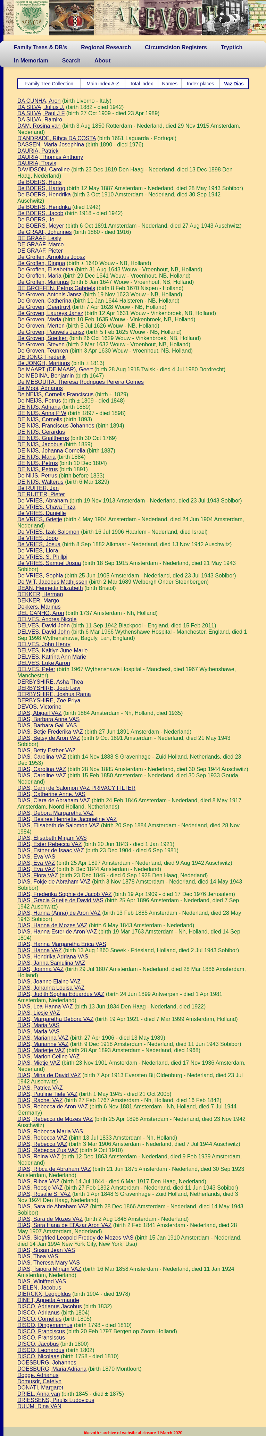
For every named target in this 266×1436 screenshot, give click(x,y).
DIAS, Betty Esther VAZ (46, 750)
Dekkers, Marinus (38, 607)
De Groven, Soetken (42, 338)
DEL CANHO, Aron (40, 613)
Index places (200, 83)
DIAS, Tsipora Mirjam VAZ (49, 1269)
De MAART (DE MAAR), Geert (55, 369)
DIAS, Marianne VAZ (42, 1044)
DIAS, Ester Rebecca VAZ (49, 844)
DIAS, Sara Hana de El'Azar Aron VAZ (64, 1225)
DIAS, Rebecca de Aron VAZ (52, 1106)
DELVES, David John (43, 625)
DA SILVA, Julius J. (40, 107)
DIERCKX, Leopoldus (44, 1294)
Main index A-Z (102, 83)
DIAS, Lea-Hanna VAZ (45, 1007)
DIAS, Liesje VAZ (38, 1013)
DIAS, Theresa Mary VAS (48, 1263)
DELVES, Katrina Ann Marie (51, 657)
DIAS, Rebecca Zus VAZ (47, 1150)
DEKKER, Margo (38, 600)
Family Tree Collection (49, 83)
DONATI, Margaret (40, 1388)
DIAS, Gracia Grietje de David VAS (60, 900)
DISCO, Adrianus (38, 1313)
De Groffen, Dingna (41, 263)
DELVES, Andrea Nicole (46, 619)
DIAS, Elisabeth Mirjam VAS (52, 838)
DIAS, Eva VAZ (36, 863)
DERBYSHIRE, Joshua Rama (54, 694)
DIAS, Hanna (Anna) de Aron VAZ (59, 913)
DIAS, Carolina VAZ (41, 757)
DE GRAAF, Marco (40, 244)
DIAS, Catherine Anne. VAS (51, 794)
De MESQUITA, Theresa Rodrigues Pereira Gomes (80, 382)
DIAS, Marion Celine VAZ (48, 1056)
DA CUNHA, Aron (38, 101)
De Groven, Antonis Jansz (49, 294)
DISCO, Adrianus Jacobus (49, 1306)
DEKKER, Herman (40, 594)
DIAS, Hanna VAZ (39, 950)
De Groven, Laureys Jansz (50, 313)
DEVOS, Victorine (39, 707)
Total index (141, 83)
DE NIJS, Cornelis (39, 419)
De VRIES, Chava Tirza (46, 507)
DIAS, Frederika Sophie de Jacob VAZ (64, 894)
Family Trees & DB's (40, 47)
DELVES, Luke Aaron (43, 663)
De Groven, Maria (39, 319)
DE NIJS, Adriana (39, 407)
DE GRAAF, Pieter (40, 251)
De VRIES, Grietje (39, 519)
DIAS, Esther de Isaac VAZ (50, 850)
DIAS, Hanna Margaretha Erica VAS (61, 944)
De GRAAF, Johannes (44, 232)
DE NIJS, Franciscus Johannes (55, 426)
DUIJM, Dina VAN (39, 1406)
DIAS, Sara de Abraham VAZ (53, 1206)
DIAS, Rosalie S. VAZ (44, 1194)
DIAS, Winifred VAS (41, 1281)
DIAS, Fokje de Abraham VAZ (53, 882)
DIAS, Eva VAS (36, 857)
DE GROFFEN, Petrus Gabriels (56, 288)
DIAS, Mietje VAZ (38, 1063)
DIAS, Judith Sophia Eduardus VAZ (61, 994)
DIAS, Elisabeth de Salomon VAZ (58, 825)
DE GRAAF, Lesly (39, 238)
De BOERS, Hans (39, 182)
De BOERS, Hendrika (44, 194)
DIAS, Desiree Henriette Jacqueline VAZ (67, 819)
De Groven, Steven (41, 344)
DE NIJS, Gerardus (41, 432)
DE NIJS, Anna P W (41, 413)
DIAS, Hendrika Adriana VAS (52, 957)
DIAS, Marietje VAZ (41, 1050)
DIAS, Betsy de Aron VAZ (48, 738)
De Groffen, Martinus (43, 282)
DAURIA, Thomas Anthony (50, 157)
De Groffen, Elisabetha (45, 269)
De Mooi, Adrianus (40, 388)
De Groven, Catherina (44, 301)
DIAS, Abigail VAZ (39, 713)
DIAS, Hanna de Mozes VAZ (52, 925)
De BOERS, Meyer (40, 226)
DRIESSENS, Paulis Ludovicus (55, 1400)
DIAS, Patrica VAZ (40, 1088)
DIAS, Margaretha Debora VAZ (55, 1019)
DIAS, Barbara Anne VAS (48, 719)
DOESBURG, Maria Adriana (51, 1369)
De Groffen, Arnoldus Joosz (51, 257)
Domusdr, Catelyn (39, 1381)
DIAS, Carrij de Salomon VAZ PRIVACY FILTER (76, 788)
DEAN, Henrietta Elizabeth (50, 588)
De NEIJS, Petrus (39, 401)
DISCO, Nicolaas (38, 1356)
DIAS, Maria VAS (38, 1025)
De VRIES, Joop (37, 538)
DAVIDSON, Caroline (43, 169)
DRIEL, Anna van (38, 1394)
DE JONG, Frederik (41, 357)
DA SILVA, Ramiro (39, 120)
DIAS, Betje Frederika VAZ (50, 732)
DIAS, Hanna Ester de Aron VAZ (57, 932)
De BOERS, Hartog (41, 188)
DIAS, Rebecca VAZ (42, 1138)
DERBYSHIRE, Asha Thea (50, 682)
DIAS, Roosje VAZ (40, 1188)
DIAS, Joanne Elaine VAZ (49, 982)
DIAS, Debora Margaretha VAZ (55, 813)
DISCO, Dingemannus (44, 1325)
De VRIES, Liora (37, 551)
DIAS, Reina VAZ (38, 1156)
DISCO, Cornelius (39, 1319)
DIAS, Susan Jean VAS (46, 1250)
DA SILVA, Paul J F (41, 113)
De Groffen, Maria (39, 276)
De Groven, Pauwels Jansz (50, 332)
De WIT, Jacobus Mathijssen (52, 582)
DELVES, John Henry (43, 644)
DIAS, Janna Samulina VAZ (51, 963)
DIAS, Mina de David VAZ (49, 1075)
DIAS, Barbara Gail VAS (47, 725)
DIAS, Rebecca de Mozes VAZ (55, 1119)
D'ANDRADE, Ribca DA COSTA (56, 138)
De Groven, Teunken (42, 351)
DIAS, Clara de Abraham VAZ (53, 800)
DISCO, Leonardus (40, 1350)
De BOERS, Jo (36, 219)
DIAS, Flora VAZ (37, 875)
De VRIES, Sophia (40, 575)
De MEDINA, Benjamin (45, 376)
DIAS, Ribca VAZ (38, 1181)
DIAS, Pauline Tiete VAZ (47, 1094)
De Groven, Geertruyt (43, 307)
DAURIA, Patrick (37, 151)
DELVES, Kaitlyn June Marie (52, 650)
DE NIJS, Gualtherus (43, 438)
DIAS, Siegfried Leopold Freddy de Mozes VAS (75, 1238)
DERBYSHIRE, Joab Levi (48, 688)
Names (169, 83)
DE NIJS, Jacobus (40, 444)
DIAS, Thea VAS (37, 1256)
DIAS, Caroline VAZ (41, 775)
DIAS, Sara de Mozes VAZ (50, 1219)
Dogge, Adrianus (37, 1375)
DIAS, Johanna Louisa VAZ (51, 988)
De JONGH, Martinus (43, 363)
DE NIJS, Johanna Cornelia (51, 451)
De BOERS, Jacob (40, 213)
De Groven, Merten (41, 326)
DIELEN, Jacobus (39, 1288)
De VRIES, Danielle (41, 513)
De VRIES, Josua (39, 544)
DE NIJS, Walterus (40, 482)
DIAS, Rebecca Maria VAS (50, 1131)
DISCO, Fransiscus (41, 1338)
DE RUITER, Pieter (41, 494)
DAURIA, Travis (36, 163)
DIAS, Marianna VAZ (42, 1038)
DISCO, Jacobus (38, 1344)
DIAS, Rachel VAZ (40, 1100)
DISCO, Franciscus (41, 1331)
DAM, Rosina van (39, 126)
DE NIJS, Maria (36, 457)
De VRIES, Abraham (42, 501)
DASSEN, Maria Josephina (50, 144)
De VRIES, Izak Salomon (48, 532)
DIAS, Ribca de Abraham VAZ (54, 1169)
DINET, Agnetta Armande (48, 1300)
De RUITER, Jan (38, 488)
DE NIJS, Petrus (37, 463)
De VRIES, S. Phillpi (42, 557)
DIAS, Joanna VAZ (40, 969)
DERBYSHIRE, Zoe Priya (48, 700)
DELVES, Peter (36, 669)
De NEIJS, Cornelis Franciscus (55, 394)
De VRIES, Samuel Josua (49, 563)
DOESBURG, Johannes (46, 1363)
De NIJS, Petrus (37, 476)
